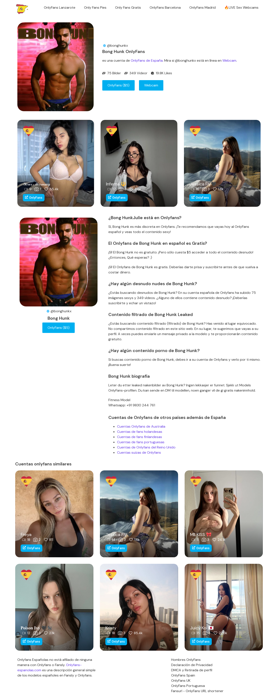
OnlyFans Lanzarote (59, 7)
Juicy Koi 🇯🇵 (202, 628)
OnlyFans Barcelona (165, 7)
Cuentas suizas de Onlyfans (139, 452)
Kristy (110, 628)
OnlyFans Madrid (202, 7)
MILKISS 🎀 (201, 534)
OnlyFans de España (147, 60)
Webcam (229, 60)
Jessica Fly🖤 (202, 184)
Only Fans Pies (95, 7)
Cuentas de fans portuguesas (140, 442)
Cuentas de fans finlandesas (139, 437)
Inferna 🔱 (116, 184)
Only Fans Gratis (128, 7)
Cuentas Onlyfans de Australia (141, 426)
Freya (26, 534)
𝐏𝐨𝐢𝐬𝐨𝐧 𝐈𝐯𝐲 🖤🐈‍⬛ (36, 628)
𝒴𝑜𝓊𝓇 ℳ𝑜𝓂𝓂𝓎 (36, 184)
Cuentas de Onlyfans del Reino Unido (146, 447)
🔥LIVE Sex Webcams (241, 7)
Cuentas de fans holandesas (139, 431)
